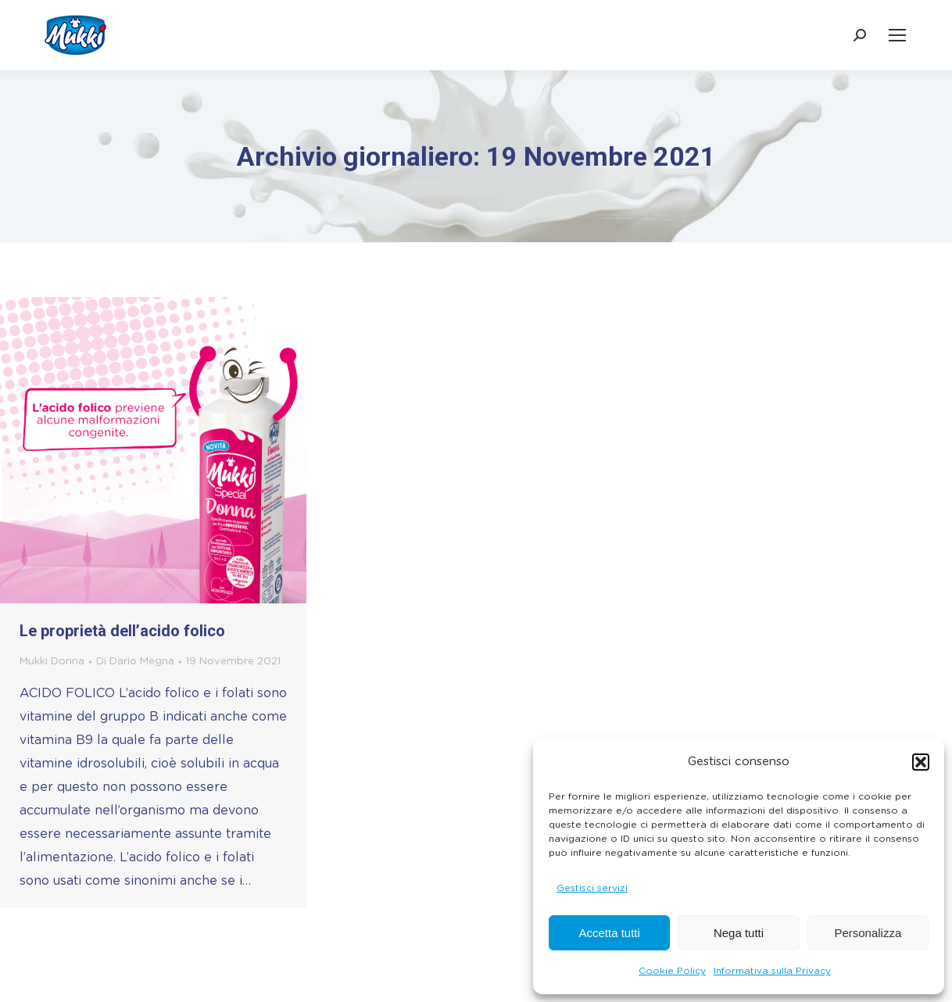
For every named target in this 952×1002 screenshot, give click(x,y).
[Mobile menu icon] (897, 35)
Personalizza (867, 932)
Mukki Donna (52, 662)
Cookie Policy (672, 970)
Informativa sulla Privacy (772, 970)
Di (135, 662)
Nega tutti (739, 932)
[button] (921, 762)
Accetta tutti (608, 932)
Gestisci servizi (592, 888)
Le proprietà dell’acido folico (122, 630)
